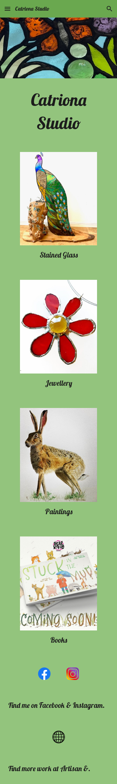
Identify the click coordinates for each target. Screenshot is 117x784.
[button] (7, 8)
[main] (58, 111)
